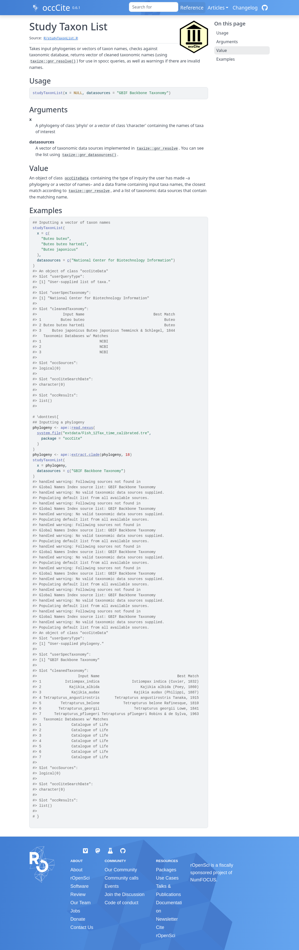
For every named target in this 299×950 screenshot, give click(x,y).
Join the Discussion (124, 894)
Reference (191, 7)
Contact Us (81, 927)
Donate (77, 919)
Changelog (245, 7)
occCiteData (76, 178)
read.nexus (82, 428)
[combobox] (153, 7)
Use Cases (167, 878)
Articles (216, 7)
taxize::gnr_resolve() (53, 61)
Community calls (121, 878)
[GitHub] (265, 7)
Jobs (75, 910)
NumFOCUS (203, 879)
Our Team (80, 902)
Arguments (227, 41)
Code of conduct (121, 902)
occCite (56, 7)
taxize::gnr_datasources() (89, 155)
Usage (222, 33)
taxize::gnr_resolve (157, 149)
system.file (49, 433)
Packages (166, 869)
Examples (225, 59)
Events (112, 886)
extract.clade (85, 455)
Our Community (121, 869)
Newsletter (167, 919)
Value (221, 50)
